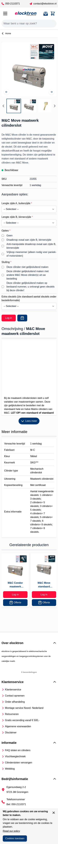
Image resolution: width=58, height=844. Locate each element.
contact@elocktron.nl (43, 3)
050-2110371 (11, 3)
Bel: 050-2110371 (16, 804)
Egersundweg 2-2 (16, 787)
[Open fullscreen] (29, 69)
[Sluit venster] (53, 812)
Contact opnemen (14, 695)
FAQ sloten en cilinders (17, 750)
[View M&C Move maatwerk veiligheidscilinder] (13, 106)
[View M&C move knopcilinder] (29, 106)
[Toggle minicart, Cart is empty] (52, 13)
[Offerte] (22, 318)
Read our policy (11, 831)
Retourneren (12, 714)
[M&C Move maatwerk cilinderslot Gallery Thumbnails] (29, 106)
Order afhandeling (15, 701)
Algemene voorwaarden (18, 726)
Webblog (10, 768)
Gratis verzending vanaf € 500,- (22, 720)
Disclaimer (11, 732)
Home (6, 33)
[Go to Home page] (26, 13)
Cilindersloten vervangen (18, 762)
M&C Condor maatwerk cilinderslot (15, 585)
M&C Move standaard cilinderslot (44, 585)
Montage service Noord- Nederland (24, 708)
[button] (29, 643)
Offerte (15, 602)
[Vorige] (6, 92)
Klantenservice (13, 689)
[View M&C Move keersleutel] (45, 106)
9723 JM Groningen (17, 792)
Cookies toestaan (14, 838)
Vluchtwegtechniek (15, 756)
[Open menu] (5, 13)
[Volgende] (51, 92)
